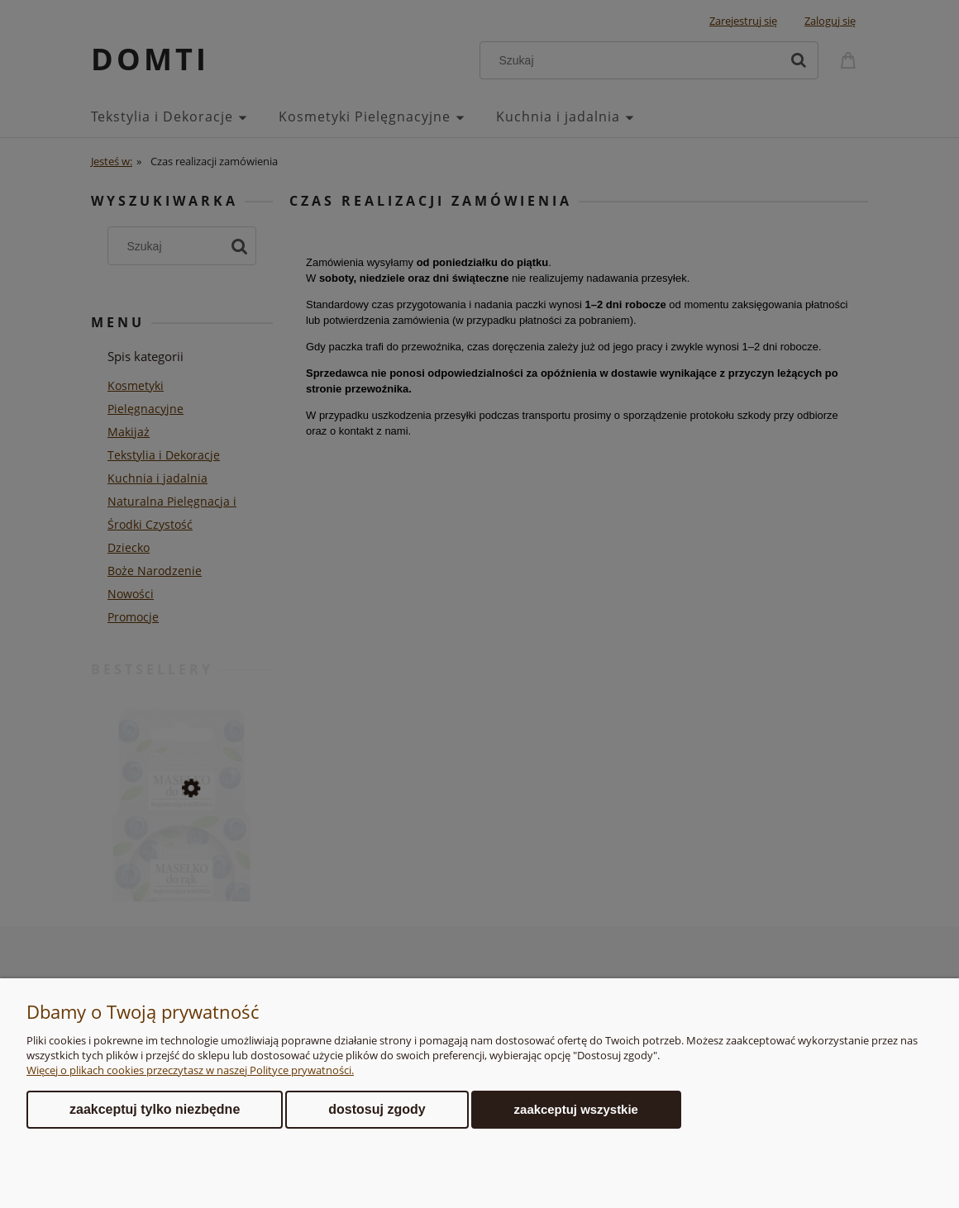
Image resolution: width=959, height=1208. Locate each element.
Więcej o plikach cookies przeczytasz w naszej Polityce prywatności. (190, 1070)
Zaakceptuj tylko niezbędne (154, 1109)
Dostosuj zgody (376, 1109)
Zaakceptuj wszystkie (576, 1109)
